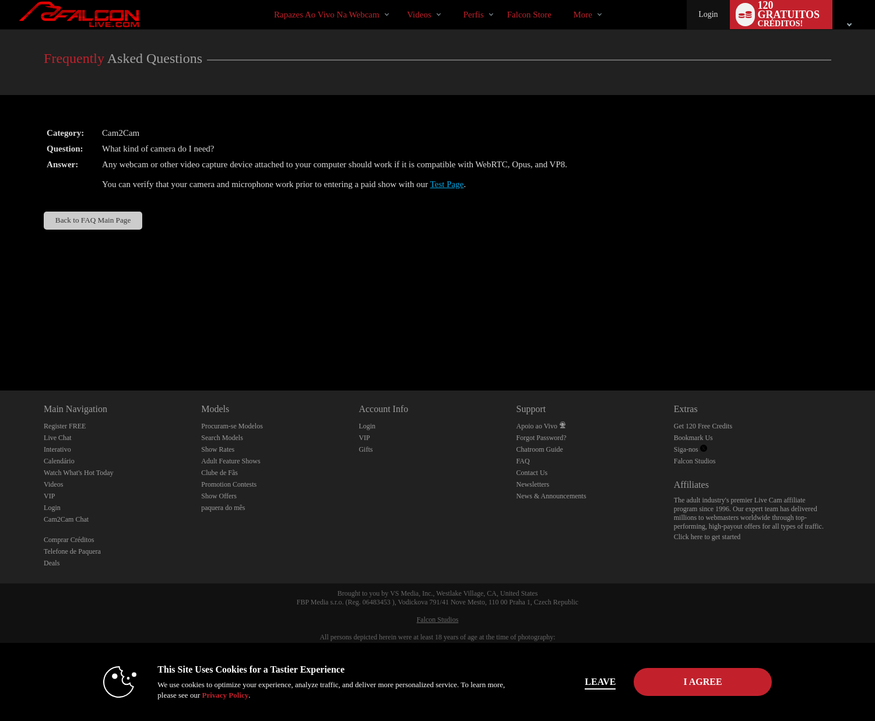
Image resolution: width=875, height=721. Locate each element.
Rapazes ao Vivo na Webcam (326, 14)
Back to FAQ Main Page (93, 220)
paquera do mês (223, 508)
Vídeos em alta (397, 0)
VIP (49, 496)
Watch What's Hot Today (79, 473)
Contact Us (532, 473)
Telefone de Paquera (72, 551)
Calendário (59, 461)
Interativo (57, 449)
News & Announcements (551, 496)
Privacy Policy (225, 695)
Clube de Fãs (219, 473)
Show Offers (219, 496)
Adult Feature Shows (230, 461)
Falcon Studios (695, 461)
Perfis (473, 14)
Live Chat (58, 438)
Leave (600, 682)
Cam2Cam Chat (66, 519)
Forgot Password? (541, 438)
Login (708, 14)
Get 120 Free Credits (703, 426)
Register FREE (65, 426)
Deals (51, 563)
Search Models (222, 438)
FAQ (523, 461)
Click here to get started (707, 537)
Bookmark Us (693, 438)
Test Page (447, 184)
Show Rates (217, 449)
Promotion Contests (228, 484)
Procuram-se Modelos (232, 426)
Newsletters (533, 484)
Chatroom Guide (539, 449)
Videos (419, 14)
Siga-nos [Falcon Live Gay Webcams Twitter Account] (690, 449)
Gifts (366, 449)
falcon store (529, 14)
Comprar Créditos (69, 540)
